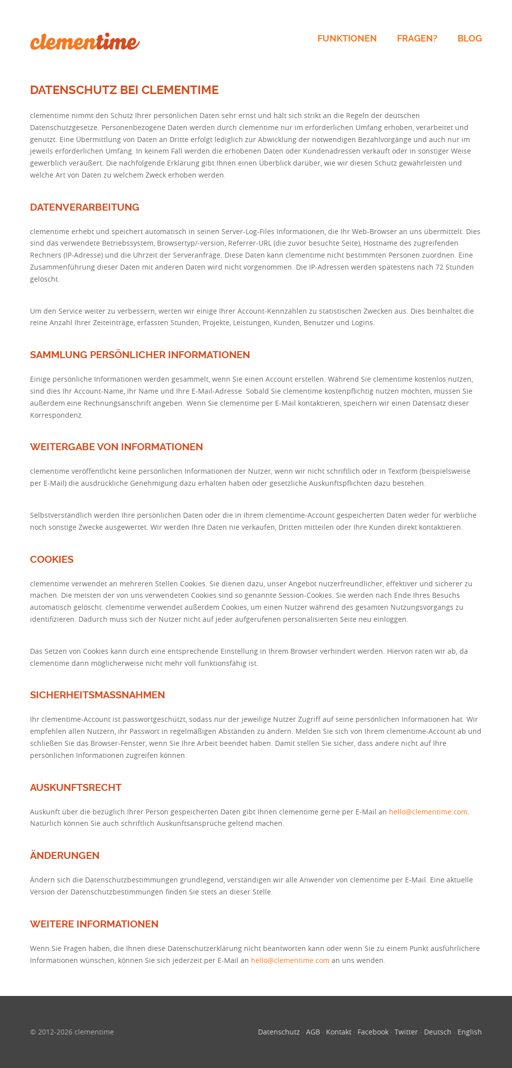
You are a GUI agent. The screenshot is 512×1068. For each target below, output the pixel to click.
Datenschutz (279, 1031)
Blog (470, 38)
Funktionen (347, 38)
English (470, 1031)
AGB (313, 1031)
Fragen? (417, 38)
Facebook (373, 1031)
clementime (85, 41)
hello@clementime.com (428, 811)
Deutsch (438, 1031)
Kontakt (339, 1031)
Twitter (406, 1031)
